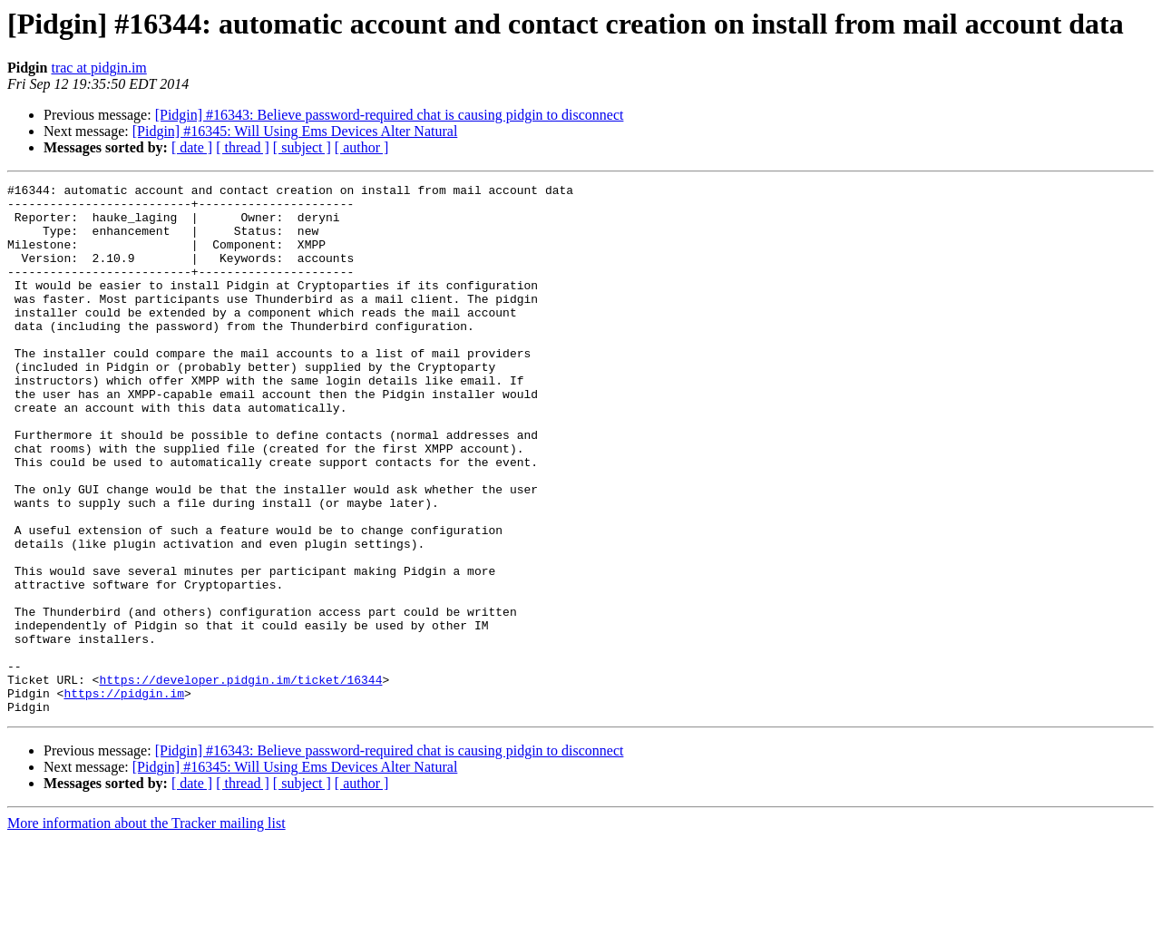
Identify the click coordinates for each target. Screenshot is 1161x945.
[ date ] (191, 147)
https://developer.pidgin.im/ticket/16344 (240, 780)
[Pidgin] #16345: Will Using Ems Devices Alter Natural (295, 131)
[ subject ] (302, 147)
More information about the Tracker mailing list (146, 929)
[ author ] (362, 147)
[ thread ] (242, 147)
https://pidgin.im (123, 796)
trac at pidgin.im (98, 67)
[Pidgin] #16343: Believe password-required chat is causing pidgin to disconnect (389, 114)
